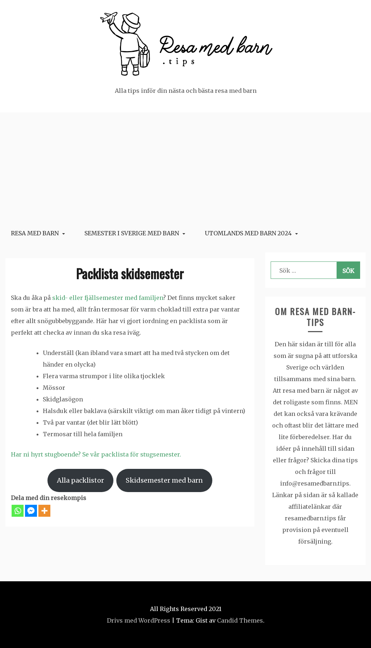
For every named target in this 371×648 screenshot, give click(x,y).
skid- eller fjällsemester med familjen (107, 297)
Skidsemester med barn (164, 480)
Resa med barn (35, 233)
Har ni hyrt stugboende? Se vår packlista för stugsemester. (96, 454)
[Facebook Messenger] (31, 511)
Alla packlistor (80, 480)
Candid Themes (240, 620)
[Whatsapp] (18, 511)
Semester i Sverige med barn (131, 233)
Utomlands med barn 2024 (248, 233)
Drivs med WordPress (138, 620)
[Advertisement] (185, 167)
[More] (44, 511)
